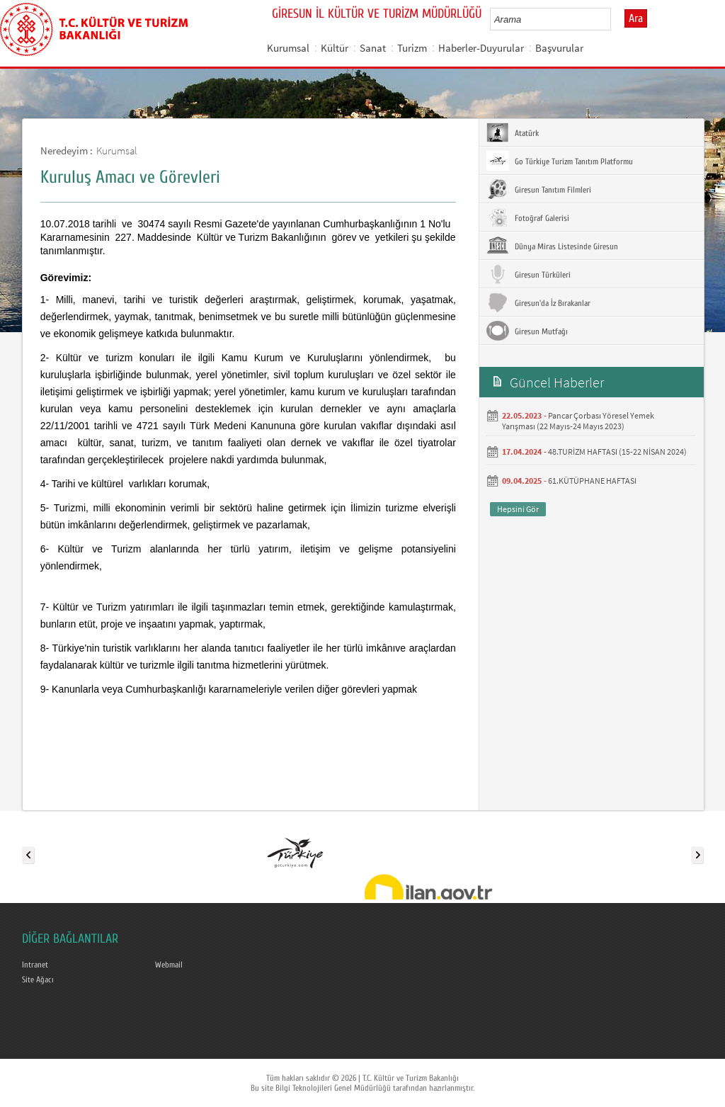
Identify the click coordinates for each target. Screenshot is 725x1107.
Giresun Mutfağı (527, 331)
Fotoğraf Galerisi (527, 217)
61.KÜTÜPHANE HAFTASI (592, 480)
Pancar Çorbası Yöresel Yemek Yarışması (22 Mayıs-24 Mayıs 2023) (578, 420)
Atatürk (512, 132)
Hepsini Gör (518, 509)
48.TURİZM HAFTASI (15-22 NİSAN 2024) (617, 451)
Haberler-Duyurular (481, 48)
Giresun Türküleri (528, 274)
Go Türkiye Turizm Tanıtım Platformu (559, 161)
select (615, 19)
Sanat (373, 48)
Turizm (412, 48)
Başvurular (559, 48)
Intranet (35, 965)
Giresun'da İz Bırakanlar (538, 302)
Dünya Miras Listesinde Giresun (552, 246)
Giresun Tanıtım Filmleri (538, 189)
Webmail (169, 965)
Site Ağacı (38, 979)
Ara (636, 18)
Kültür (334, 48)
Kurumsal (288, 48)
